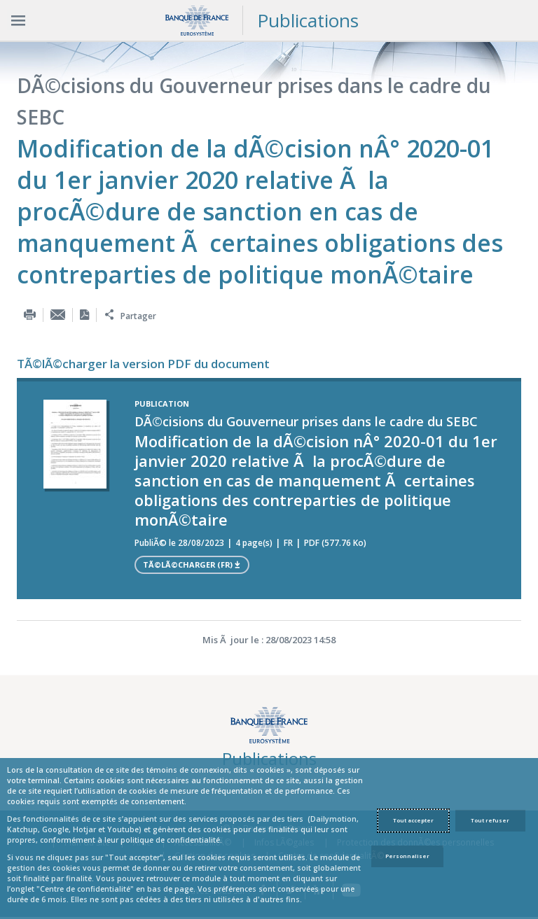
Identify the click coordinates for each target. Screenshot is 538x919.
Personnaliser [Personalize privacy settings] (407, 856)
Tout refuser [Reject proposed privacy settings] (490, 820)
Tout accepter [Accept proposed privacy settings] (413, 820)
